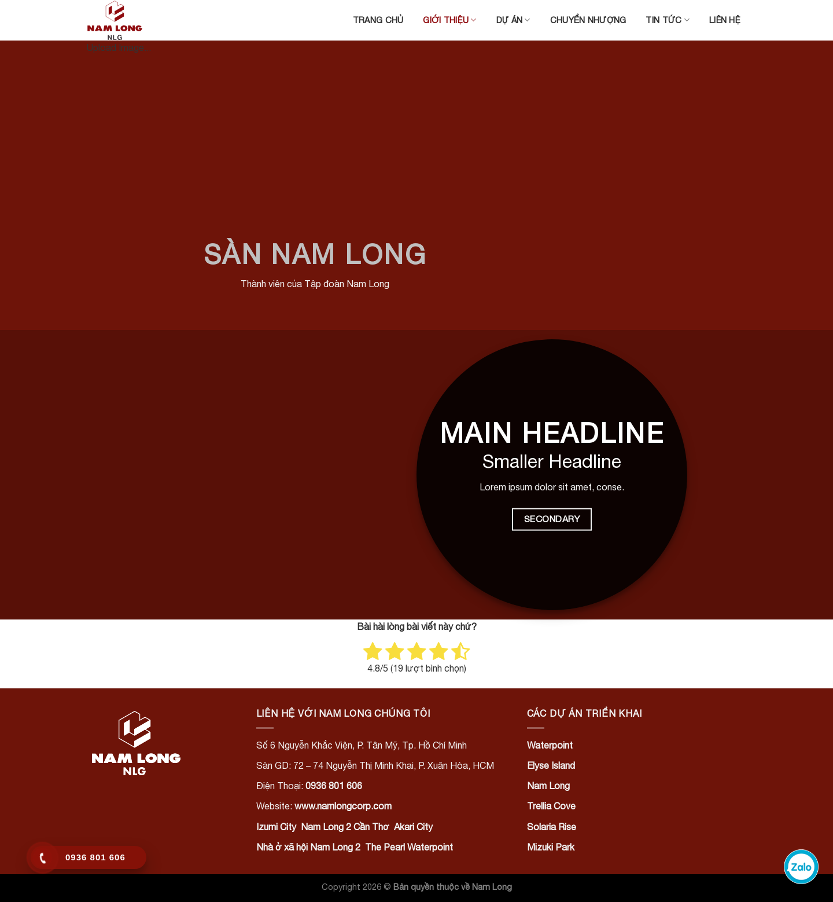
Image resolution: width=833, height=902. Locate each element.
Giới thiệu (449, 19)
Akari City (413, 827)
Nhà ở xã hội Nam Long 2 (308, 847)
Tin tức (668, 19)
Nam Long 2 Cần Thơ (345, 827)
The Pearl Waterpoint (409, 847)
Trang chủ (378, 20)
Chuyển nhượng (588, 20)
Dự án (513, 19)
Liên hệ (724, 20)
